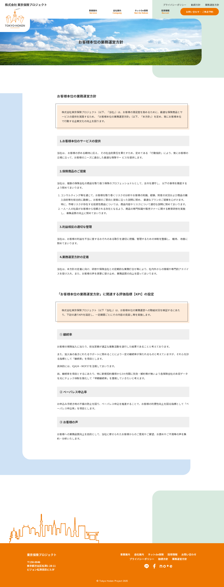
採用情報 (172, 554)
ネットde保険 (156, 554)
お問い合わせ (188, 554)
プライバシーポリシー (172, 5)
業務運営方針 (211, 5)
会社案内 (139, 554)
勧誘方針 (194, 5)
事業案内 (125, 554)
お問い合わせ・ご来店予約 (199, 12)
